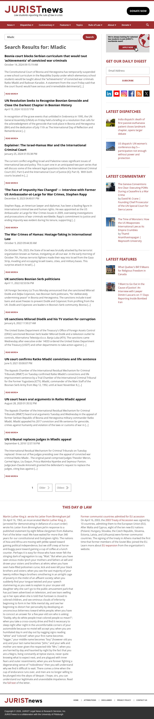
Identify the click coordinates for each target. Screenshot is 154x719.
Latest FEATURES (121, 259)
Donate (126, 25)
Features (65, 25)
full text (11, 682)
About (112, 25)
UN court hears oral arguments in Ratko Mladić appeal (45, 399)
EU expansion (109, 545)
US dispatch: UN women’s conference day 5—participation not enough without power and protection (132, 151)
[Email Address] (127, 70)
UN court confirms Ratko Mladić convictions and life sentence (50, 359)
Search (90, 37)
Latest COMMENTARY (125, 176)
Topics (79, 25)
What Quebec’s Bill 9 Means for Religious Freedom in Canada (133, 270)
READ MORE (12, 93)
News (10, 25)
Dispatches (26, 25)
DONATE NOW (138, 11)
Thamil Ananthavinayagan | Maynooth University (130, 237)
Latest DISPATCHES (123, 111)
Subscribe (128, 80)
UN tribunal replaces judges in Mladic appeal (38, 439)
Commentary (46, 25)
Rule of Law (95, 25)
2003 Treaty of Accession (119, 520)
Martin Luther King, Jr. (54, 520)
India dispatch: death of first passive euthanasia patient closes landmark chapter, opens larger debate (131, 126)
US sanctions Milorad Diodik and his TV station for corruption (50, 319)
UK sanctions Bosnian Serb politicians (32, 279)
